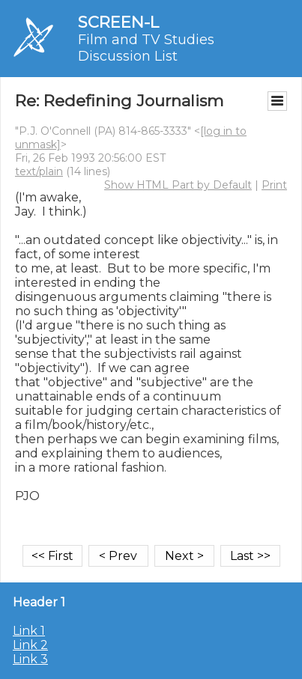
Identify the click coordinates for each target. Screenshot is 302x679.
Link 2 (30, 645)
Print (274, 185)
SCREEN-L (118, 22)
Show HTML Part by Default (178, 185)
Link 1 (29, 631)
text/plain (39, 171)
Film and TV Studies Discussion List (146, 47)
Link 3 (30, 659)
